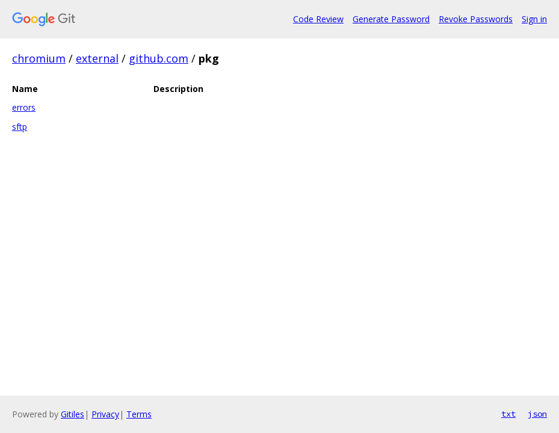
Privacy (105, 414)
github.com (158, 58)
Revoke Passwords (476, 19)
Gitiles (72, 414)
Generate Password (391, 19)
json (537, 413)
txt (508, 413)
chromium (39, 58)
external (97, 58)
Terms (139, 414)
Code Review (318, 19)
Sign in (534, 19)
